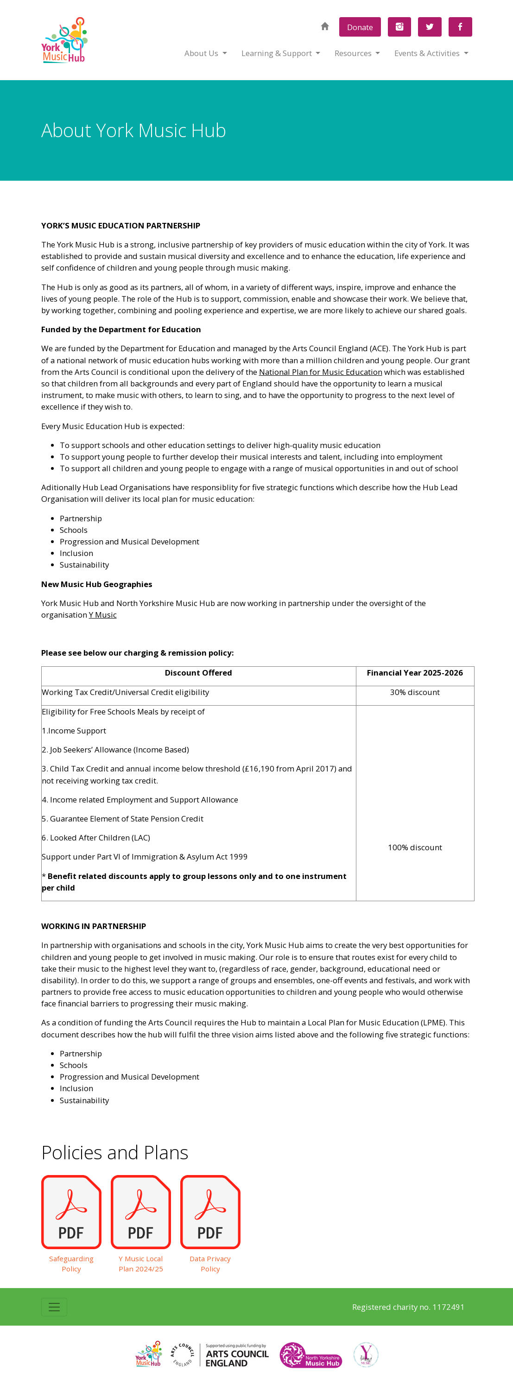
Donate (360, 27)
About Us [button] (202, 53)
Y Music (103, 614)
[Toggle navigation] (54, 1307)
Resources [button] (354, 53)
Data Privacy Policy (210, 1264)
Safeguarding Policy (71, 1264)
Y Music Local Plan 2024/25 (141, 1264)
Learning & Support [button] (277, 53)
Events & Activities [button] (428, 53)
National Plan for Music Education (320, 372)
